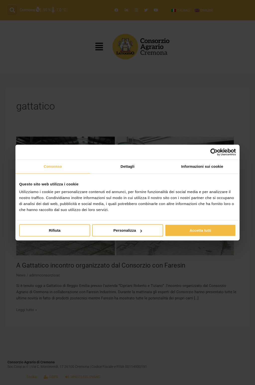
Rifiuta (55, 230)
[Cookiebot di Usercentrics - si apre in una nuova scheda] (214, 152)
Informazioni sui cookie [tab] (202, 166)
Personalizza (127, 230)
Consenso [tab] (53, 166)
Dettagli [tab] (127, 166)
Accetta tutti (200, 230)
